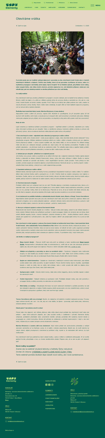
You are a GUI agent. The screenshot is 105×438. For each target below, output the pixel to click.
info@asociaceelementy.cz (16, 421)
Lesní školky (28, 7)
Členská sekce (72, 7)
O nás (36, 7)
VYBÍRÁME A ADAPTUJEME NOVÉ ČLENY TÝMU (52, 352)
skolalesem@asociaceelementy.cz (83, 411)
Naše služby (52, 7)
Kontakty (82, 7)
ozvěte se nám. (76, 247)
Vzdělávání (61, 7)
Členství (43, 7)
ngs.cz (12, 430)
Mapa (7, 400)
